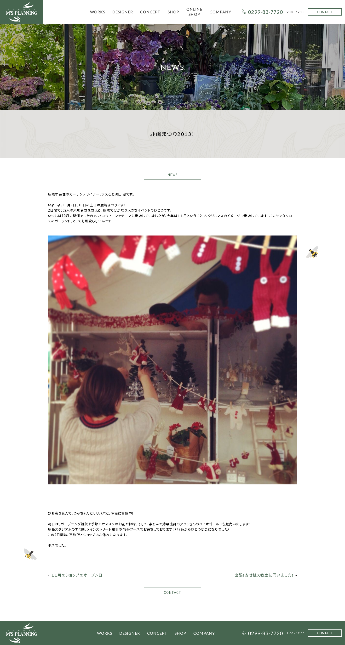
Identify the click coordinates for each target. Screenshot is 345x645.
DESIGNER (122, 12)
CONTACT (325, 12)
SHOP (173, 12)
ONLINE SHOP (194, 12)
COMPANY (220, 12)
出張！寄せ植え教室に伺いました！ (264, 575)
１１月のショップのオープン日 (77, 575)
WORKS (97, 12)
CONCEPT (150, 12)
